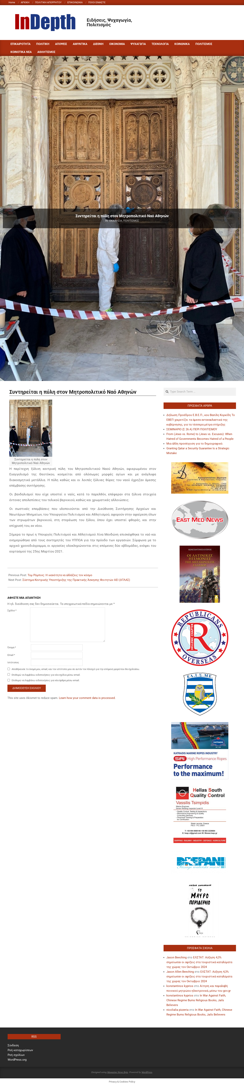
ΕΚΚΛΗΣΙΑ (115, 220)
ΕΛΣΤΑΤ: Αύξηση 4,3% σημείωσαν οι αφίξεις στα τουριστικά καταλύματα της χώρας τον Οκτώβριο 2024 (199, 962)
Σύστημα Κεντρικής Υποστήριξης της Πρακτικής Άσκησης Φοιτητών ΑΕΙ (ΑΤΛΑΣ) (76, 580)
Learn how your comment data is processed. (87, 698)
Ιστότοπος (13, 662)
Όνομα (11, 647)
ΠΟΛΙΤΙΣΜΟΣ (131, 220)
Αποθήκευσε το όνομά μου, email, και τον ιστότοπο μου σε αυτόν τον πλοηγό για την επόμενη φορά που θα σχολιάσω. (76, 669)
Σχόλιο (12, 610)
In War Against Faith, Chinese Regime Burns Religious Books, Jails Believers (196, 1000)
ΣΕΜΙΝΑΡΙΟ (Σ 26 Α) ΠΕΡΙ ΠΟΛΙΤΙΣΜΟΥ (191, 429)
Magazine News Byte (117, 1072)
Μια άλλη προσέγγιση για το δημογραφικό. (194, 443)
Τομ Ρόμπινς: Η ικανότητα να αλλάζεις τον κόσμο (60, 575)
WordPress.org (17, 1059)
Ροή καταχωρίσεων (20, 1050)
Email (11, 655)
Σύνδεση (13, 1045)
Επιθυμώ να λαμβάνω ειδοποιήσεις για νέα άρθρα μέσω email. (45, 680)
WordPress (146, 1072)
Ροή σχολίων (16, 1055)
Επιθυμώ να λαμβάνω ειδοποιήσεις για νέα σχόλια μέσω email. (46, 674)
